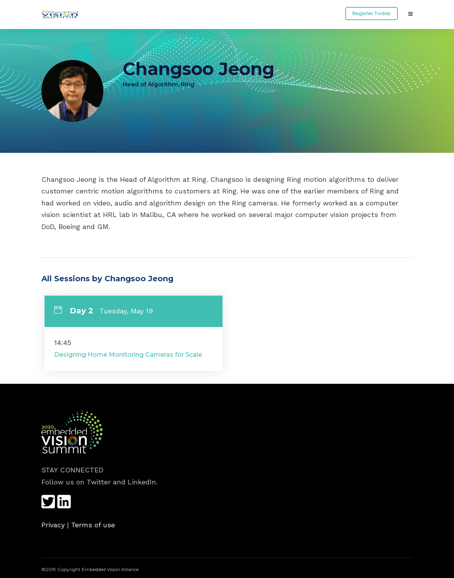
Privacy (53, 525)
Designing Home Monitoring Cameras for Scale (128, 354)
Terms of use (93, 525)
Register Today (371, 13)
